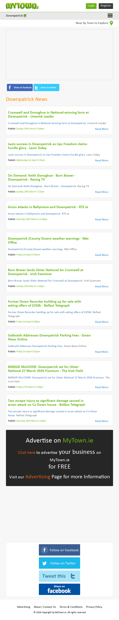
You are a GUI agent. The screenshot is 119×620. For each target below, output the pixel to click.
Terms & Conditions (71, 607)
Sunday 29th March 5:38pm (30, 128)
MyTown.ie (78, 440)
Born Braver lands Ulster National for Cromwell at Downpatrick (45, 280)
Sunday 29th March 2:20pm (30, 286)
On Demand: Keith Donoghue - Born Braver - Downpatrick (42, 186)
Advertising (37, 477)
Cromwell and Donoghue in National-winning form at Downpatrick (47, 123)
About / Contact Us (45, 607)
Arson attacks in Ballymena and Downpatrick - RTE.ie (48, 207)
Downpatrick (14, 15)
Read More (101, 129)
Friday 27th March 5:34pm (29, 387)
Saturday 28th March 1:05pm (31, 421)
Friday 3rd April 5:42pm (28, 351)
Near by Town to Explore (94, 23)
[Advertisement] (59, 55)
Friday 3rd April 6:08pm (28, 321)
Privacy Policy (94, 607)
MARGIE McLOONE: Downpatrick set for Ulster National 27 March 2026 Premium (56, 377)
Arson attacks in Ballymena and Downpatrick (34, 213)
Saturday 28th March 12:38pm (31, 219)
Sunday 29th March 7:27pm (30, 191)
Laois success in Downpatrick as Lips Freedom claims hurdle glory (46, 154)
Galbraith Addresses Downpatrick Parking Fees (35, 346)
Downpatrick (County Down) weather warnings (35, 249)
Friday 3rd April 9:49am (28, 254)
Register (106, 5)
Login (91, 5)
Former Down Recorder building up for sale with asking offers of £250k (49, 312)
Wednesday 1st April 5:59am (30, 160)
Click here (26, 453)
